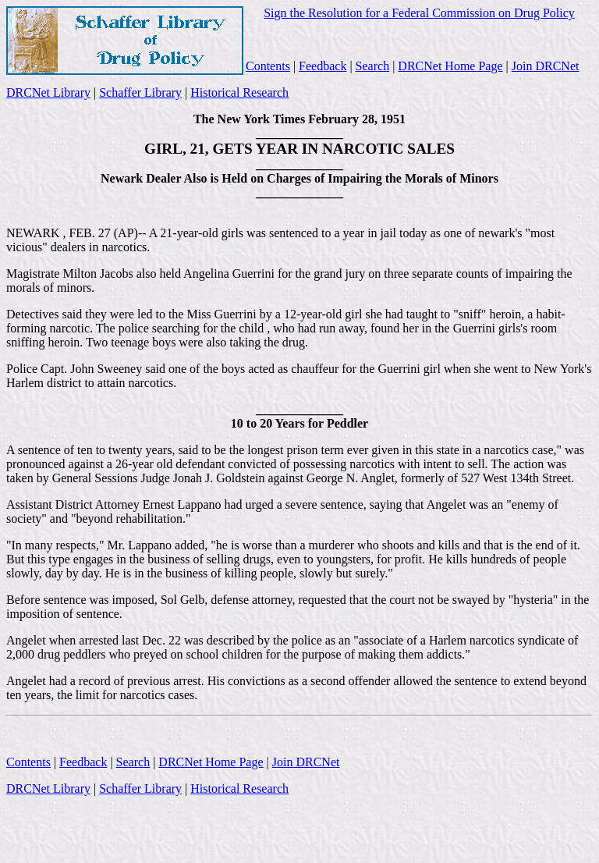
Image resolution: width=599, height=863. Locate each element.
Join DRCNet (546, 66)
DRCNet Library (48, 92)
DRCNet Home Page (450, 66)
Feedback (322, 66)
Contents (268, 66)
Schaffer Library (140, 92)
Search (373, 66)
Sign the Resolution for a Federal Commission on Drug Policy (419, 13)
